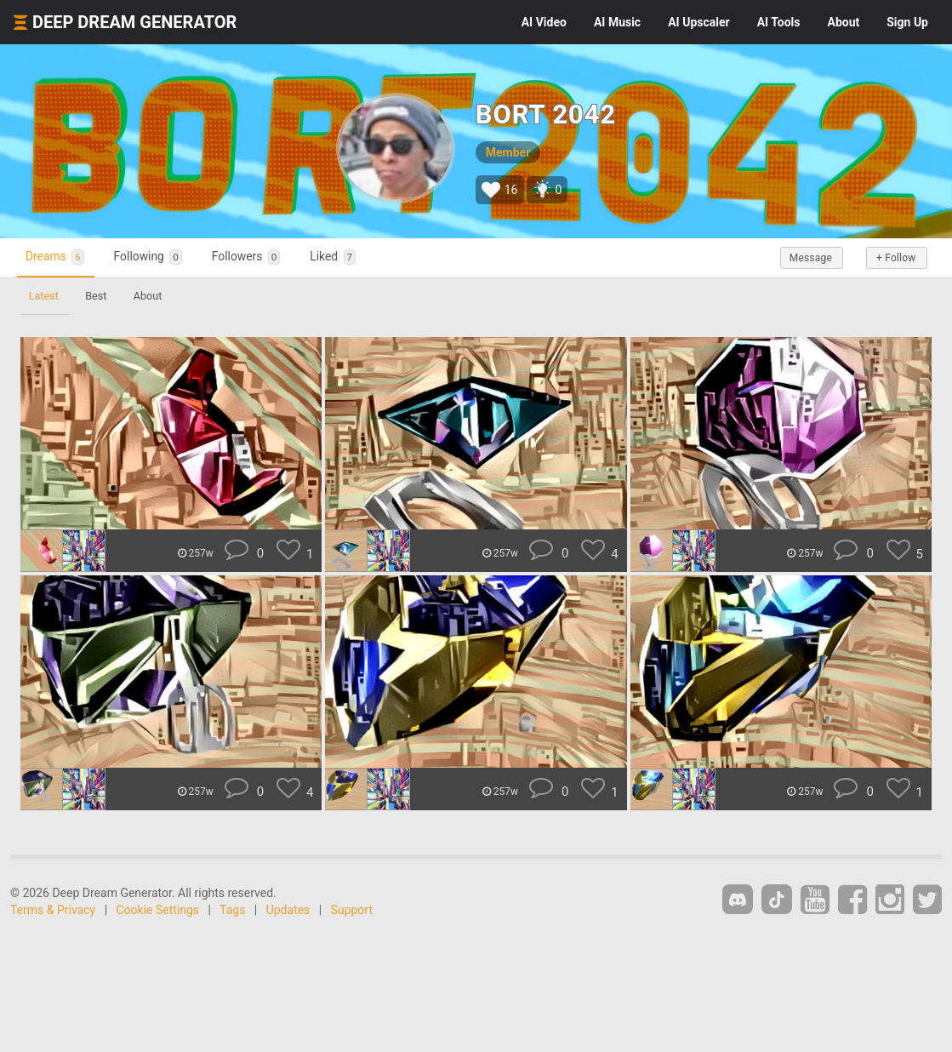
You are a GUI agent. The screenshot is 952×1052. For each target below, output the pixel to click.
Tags (232, 910)
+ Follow (890, 258)
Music (617, 22)
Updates (288, 910)
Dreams (60, 257)
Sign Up (907, 22)
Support (352, 910)
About (843, 22)
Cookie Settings (158, 910)
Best (101, 295)
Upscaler (698, 22)
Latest (45, 295)
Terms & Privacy (52, 910)
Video (544, 22)
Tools (779, 22)
